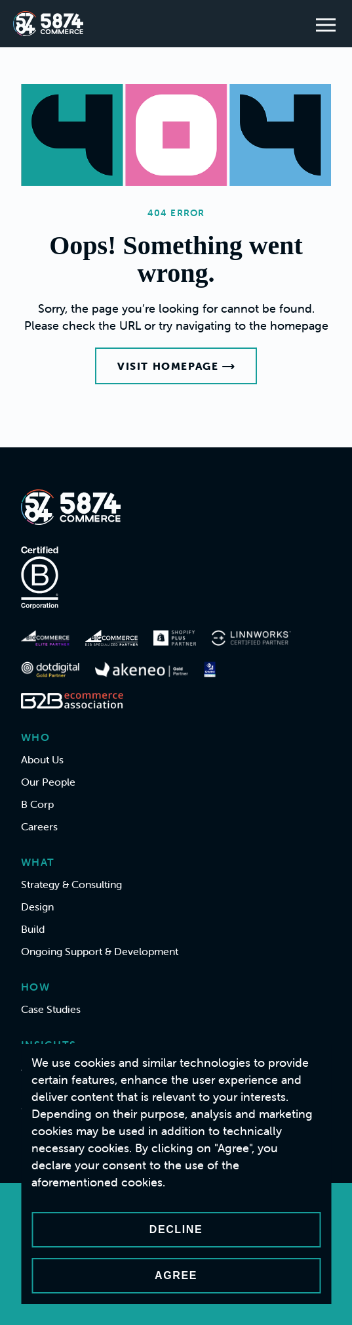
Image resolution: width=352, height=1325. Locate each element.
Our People (48, 781)
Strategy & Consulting (71, 884)
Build (33, 928)
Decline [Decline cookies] (176, 1229)
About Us (42, 759)
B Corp (37, 804)
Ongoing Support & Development (99, 951)
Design (37, 906)
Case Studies (51, 1009)
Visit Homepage (176, 365)
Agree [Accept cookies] (176, 1275)
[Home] (48, 23)
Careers (39, 826)
